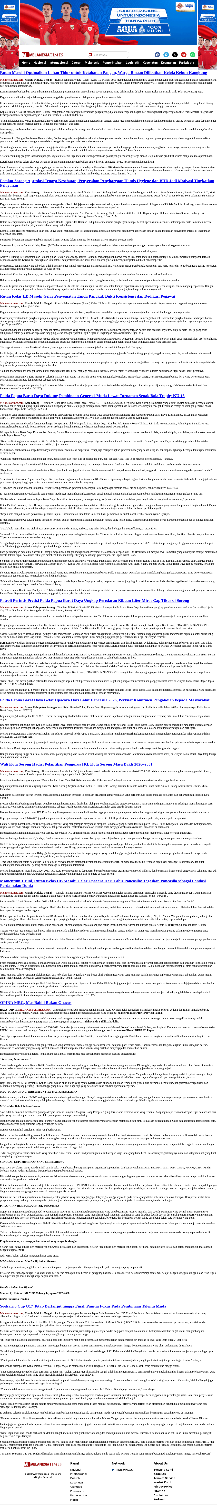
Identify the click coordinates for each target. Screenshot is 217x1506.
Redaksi (159, 1500)
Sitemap (159, 1492)
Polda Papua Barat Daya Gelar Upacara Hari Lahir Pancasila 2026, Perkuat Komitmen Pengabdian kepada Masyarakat (105, 700)
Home (26, 62)
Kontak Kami (162, 1483)
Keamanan (168, 62)
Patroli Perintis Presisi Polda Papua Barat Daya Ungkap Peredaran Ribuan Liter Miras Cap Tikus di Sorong (94, 600)
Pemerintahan (112, 62)
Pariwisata (186, 62)
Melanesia (92, 62)
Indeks (74, 1500)
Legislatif (132, 62)
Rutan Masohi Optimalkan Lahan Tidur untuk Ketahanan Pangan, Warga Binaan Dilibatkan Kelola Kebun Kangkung (103, 72)
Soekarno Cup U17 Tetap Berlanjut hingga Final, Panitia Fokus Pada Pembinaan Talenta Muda (83, 1306)
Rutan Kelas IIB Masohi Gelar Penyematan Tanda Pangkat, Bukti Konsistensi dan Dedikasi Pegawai (87, 296)
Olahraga (76, 1487)
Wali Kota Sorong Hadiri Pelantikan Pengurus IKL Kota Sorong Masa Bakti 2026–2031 (76, 764)
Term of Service (165, 1478)
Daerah (76, 62)
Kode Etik (160, 1474)
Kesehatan (150, 62)
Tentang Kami (163, 1470)
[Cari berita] (108, 54)
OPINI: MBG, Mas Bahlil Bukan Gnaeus (35, 1002)
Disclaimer (161, 1496)
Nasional (40, 62)
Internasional (59, 62)
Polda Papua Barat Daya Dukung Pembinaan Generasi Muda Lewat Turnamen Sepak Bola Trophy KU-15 (92, 395)
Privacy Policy (163, 1487)
